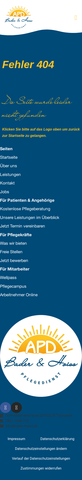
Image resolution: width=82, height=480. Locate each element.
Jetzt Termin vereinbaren (22, 226)
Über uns (8, 166)
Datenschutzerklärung (57, 439)
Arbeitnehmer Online (19, 295)
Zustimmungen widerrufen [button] (41, 468)
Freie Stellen (11, 252)
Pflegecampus (13, 287)
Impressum (16, 439)
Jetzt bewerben (14, 261)
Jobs (4, 192)
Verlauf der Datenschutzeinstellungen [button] (41, 458)
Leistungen (10, 175)
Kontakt (7, 183)
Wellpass (8, 278)
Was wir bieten (13, 244)
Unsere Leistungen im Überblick (29, 218)
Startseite (8, 158)
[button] (76, 18)
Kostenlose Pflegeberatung (25, 209)
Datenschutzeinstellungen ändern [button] (41, 449)
